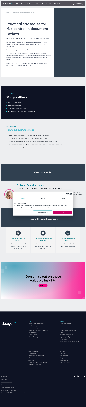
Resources (57, 3)
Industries (28, 3)
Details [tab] (43, 198)
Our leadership (64, 355)
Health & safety (32, 326)
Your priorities (19, 3)
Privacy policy (4, 376)
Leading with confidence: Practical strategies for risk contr (20, 12)
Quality (62, 321)
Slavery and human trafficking (8, 390)
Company (49, 3)
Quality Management (65, 323)
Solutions (36, 3)
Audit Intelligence (33, 351)
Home (8, 11)
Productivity (31, 367)
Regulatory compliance (34, 364)
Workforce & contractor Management (38, 330)
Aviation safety (32, 332)
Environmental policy (6, 384)
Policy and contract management (37, 362)
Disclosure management (35, 358)
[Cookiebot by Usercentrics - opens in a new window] (66, 194)
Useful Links (63, 349)
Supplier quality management (68, 330)
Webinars (22, 11)
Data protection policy (6, 382)
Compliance (31, 349)
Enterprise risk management (36, 355)
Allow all (62, 212)
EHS (29, 321)
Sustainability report (65, 362)
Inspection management (66, 334)
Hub (43, 3)
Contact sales (78, 3)
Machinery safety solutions (35, 328)
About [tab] (63, 198)
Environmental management (36, 323)
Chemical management (34, 337)
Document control (65, 328)
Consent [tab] (23, 198)
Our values (63, 353)
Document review (64, 339)
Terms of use (4, 379)
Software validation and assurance (69, 341)
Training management (66, 326)
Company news (64, 358)
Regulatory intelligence (66, 337)
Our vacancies (64, 360)
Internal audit (32, 353)
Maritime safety (32, 334)
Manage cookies (43, 212)
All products (63, 351)
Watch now (43, 285)
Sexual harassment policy (7, 387)
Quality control (64, 332)
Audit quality (32, 360)
